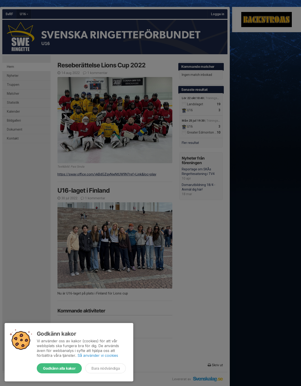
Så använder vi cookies (97, 355)
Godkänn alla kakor (59, 368)
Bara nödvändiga (105, 368)
